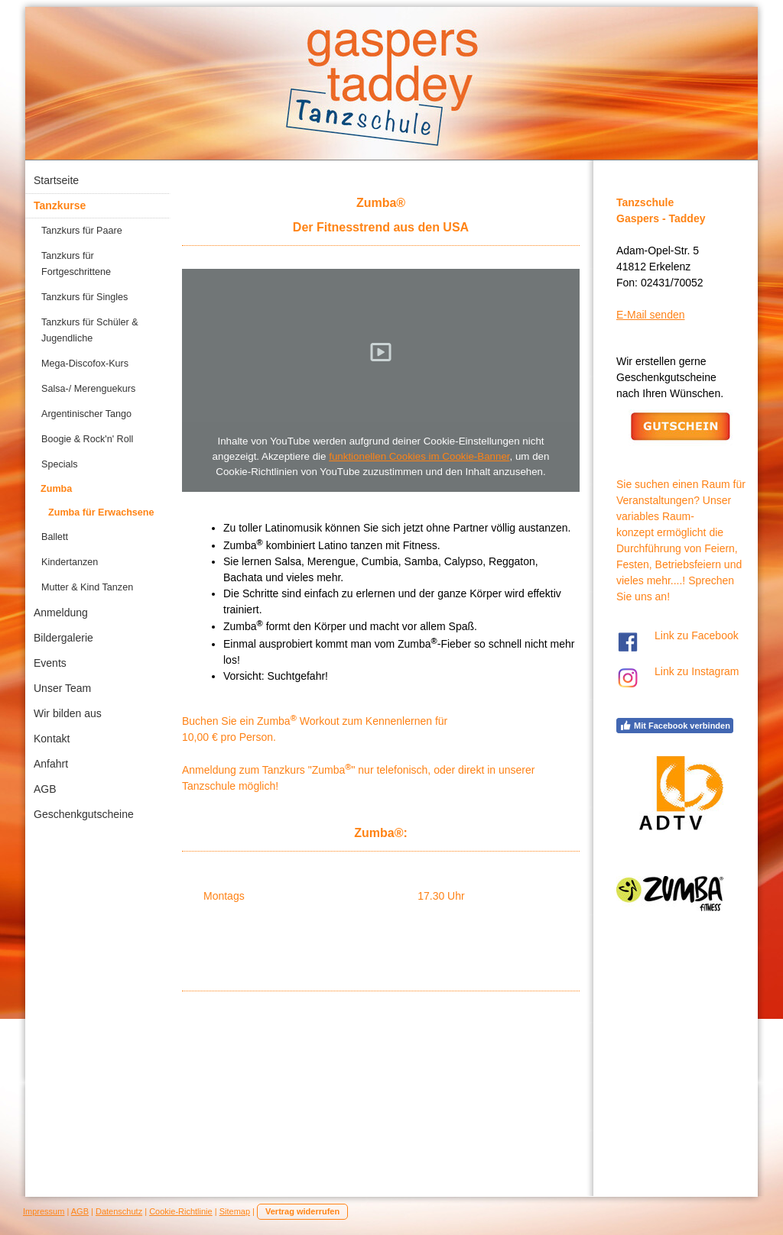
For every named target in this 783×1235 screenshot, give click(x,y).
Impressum (43, 1211)
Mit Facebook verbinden (674, 725)
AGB (80, 1211)
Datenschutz (119, 1211)
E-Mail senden (650, 315)
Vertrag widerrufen (302, 1211)
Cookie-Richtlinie (181, 1211)
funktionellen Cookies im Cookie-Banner (419, 456)
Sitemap (234, 1211)
